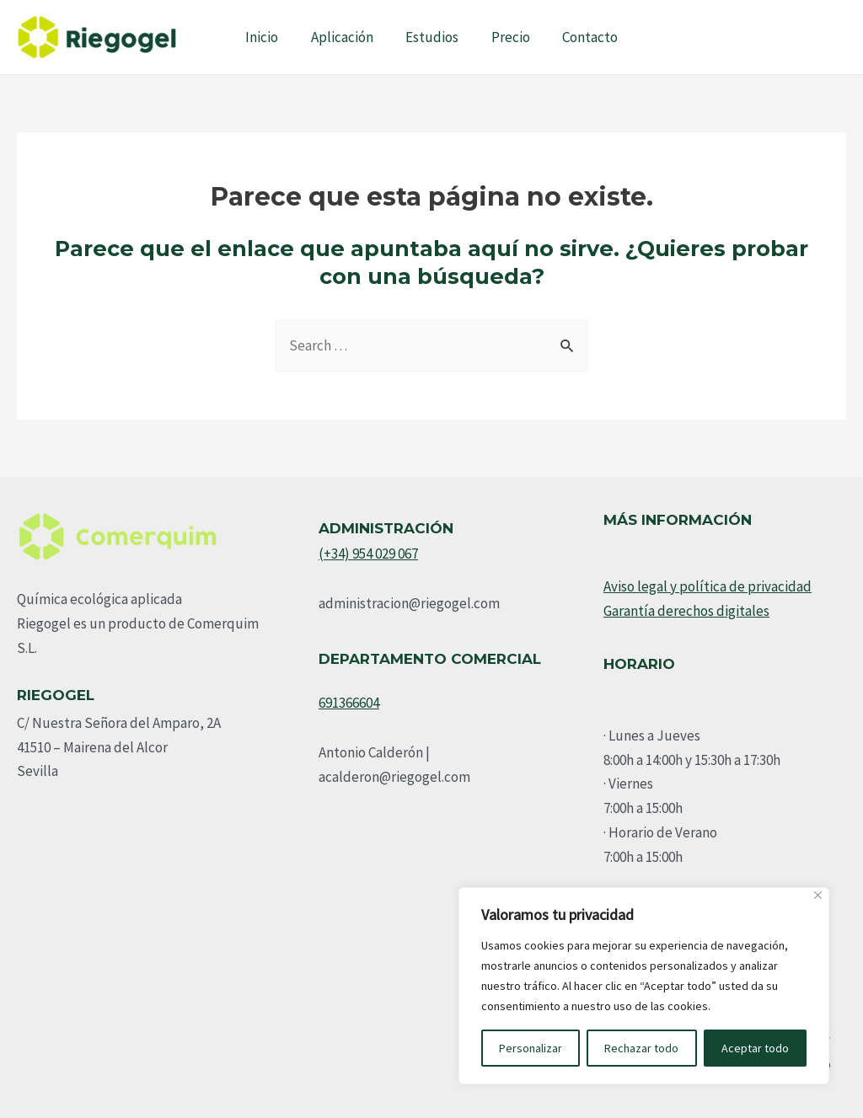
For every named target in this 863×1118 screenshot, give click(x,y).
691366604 (349, 702)
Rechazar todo (641, 1048)
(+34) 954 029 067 (368, 553)
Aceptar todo (755, 1048)
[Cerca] (818, 895)
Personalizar (530, 1048)
